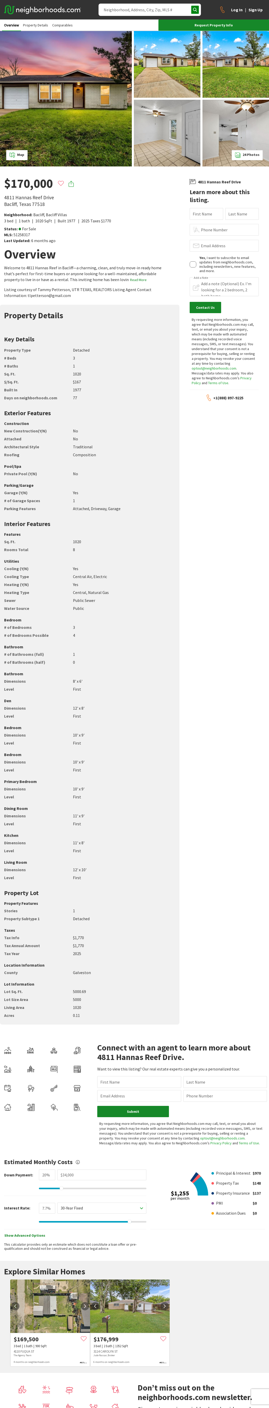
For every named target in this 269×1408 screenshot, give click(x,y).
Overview (11, 25)
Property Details (35, 25)
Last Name (237, 214)
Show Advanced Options (24, 1235)
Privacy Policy (221, 1143)
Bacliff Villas (56, 214)
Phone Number (214, 230)
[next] (85, 1306)
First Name (202, 214)
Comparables (62, 25)
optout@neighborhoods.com (214, 368)
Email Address (213, 246)
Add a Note (201, 277)
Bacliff (38, 214)
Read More (138, 279)
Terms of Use (218, 383)
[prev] (15, 1306)
